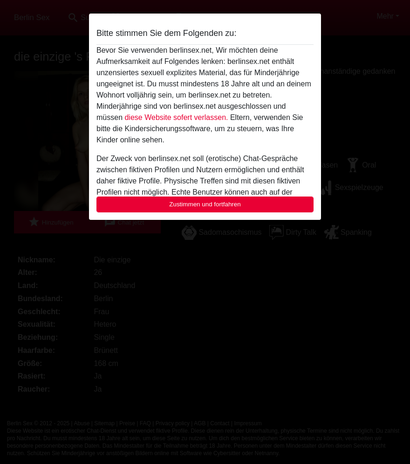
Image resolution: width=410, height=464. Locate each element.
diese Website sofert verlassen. (176, 117)
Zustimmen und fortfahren (205, 204)
